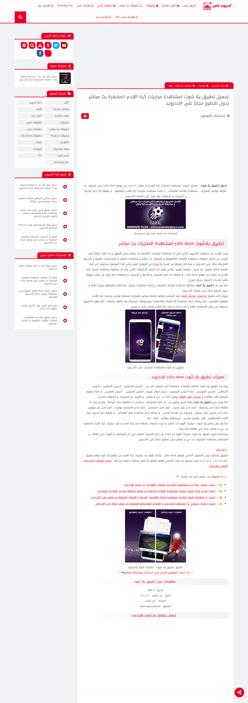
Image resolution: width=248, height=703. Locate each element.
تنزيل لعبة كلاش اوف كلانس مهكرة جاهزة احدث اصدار (39, 307)
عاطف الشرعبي (219, 86)
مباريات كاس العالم (190, 396)
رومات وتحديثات (61, 148)
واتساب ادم (104, 17)
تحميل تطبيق (103, 460)
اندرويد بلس (189, 5)
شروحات (37, 148)
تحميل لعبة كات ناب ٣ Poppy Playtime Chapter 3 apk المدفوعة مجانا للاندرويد (38, 78)
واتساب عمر (45, 5)
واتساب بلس (85, 5)
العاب (38, 109)
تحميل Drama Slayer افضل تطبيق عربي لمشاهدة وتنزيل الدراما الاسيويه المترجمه (38, 293)
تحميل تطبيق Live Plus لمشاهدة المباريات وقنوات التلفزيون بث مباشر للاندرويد (169, 484)
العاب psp (36, 115)
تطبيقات (152, 5)
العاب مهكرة (170, 5)
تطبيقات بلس (34, 129)
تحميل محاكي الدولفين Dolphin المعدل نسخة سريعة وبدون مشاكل (37, 200)
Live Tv (158, 264)
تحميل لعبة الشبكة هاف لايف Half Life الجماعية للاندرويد (37, 226)
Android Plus (217, 5)
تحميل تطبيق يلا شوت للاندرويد (153, 615)
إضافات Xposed (61, 109)
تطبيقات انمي (106, 5)
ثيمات (38, 142)
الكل (66, 102)
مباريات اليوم (188, 296)
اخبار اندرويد (35, 102)
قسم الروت (63, 155)
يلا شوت (202, 296)
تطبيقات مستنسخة (31, 135)
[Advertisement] (155, 55)
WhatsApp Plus (65, 5)
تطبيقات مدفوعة (60, 135)
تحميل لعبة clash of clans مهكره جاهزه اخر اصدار (37, 267)
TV (39, 155)
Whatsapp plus (61, 162)
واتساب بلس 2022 (126, 17)
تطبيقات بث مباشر (131, 5)
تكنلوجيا (64, 142)
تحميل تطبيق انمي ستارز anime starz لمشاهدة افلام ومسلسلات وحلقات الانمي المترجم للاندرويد (39, 213)
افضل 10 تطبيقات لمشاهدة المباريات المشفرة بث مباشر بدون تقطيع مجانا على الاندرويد (39, 239)
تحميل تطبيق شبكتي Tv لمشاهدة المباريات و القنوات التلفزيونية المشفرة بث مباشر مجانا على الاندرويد (155, 503)
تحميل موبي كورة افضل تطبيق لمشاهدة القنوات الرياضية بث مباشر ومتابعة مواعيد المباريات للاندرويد (156, 491)
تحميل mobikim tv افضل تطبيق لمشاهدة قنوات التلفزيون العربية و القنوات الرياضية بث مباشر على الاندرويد (153, 497)
